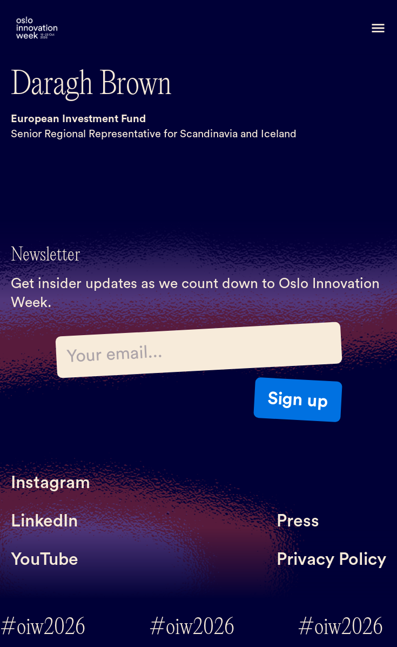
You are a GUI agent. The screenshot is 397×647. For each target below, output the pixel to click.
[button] (378, 28)
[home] (37, 28)
